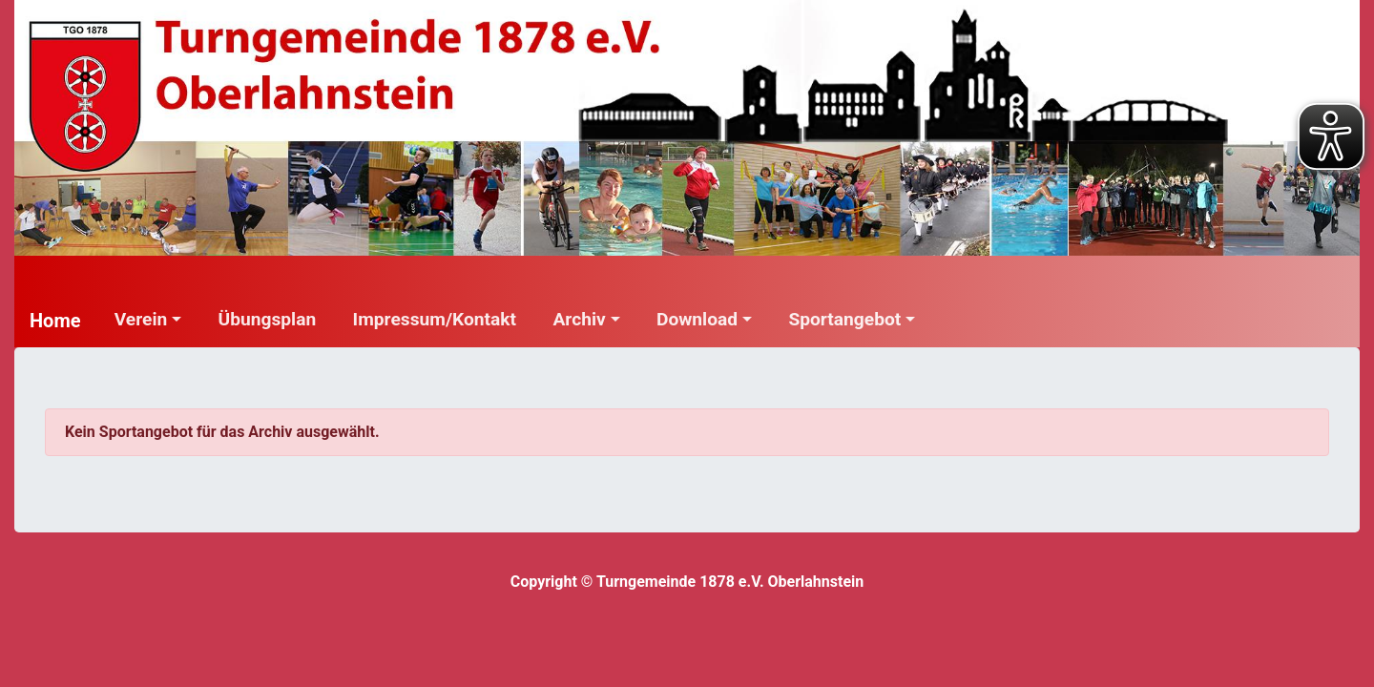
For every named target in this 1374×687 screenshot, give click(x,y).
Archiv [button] (578, 319)
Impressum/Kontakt (434, 319)
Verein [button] (141, 319)
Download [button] (697, 319)
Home (55, 320)
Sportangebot (844, 319)
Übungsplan (268, 319)
